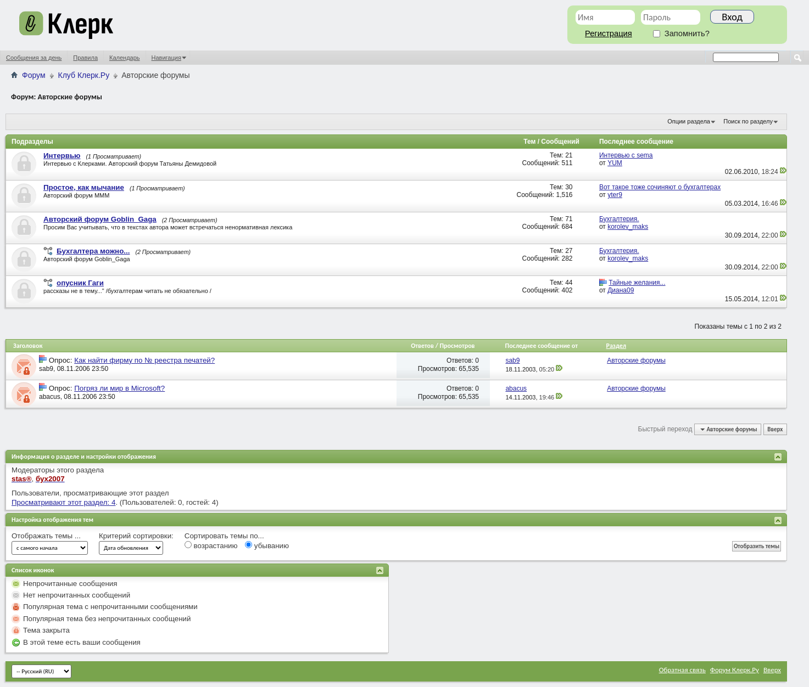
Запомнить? (681, 33)
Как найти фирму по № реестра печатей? (144, 360)
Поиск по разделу (748, 121)
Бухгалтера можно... (93, 251)
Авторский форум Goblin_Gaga (100, 219)
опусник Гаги (80, 283)
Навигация (166, 57)
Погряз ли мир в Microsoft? (119, 388)
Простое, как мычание (83, 187)
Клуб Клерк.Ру (84, 75)
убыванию (267, 545)
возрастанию (211, 545)
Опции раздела (688, 121)
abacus (49, 397)
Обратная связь (682, 670)
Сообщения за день (34, 57)
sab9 (46, 369)
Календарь (124, 57)
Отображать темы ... (46, 536)
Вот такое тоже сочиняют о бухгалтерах (660, 187)
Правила (85, 57)
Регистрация (608, 33)
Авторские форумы (636, 360)
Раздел (616, 346)
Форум (34, 75)
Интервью (61, 155)
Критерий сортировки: (136, 536)
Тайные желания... (637, 282)
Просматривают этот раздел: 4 (63, 502)
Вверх (775, 429)
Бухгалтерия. (619, 219)
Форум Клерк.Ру (734, 670)
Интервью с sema (626, 155)
